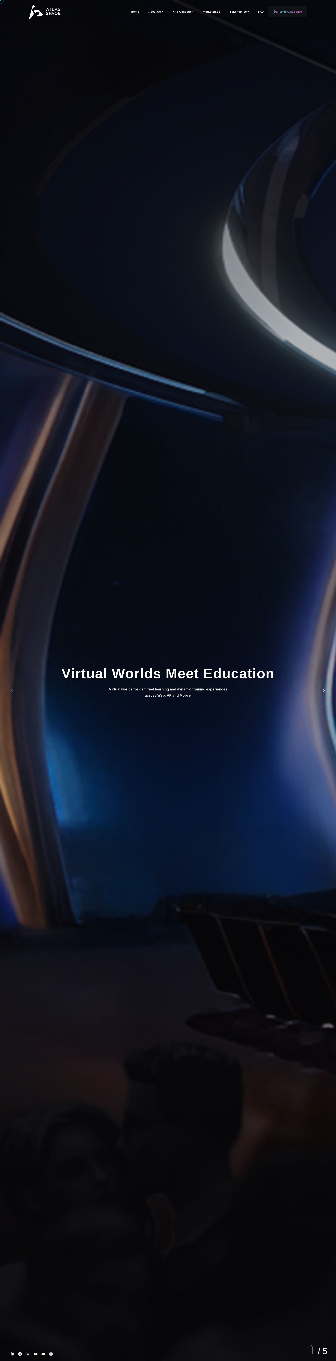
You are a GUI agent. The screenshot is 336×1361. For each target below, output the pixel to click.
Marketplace (211, 11)
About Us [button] (154, 11)
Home (135, 11)
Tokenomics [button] (238, 11)
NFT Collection (182, 11)
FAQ (261, 11)
